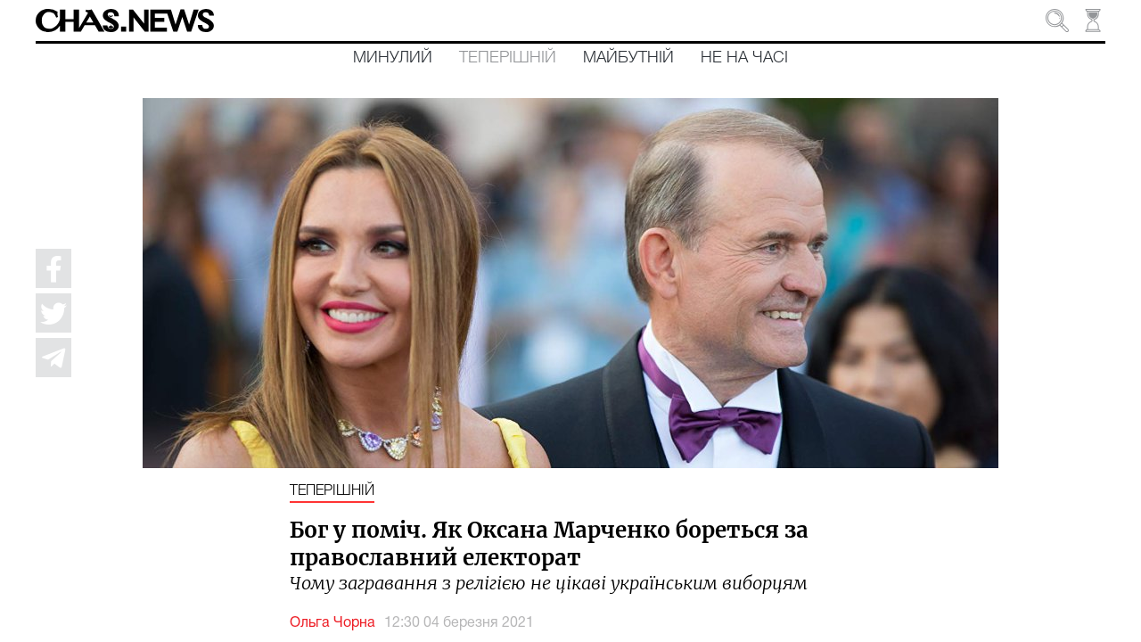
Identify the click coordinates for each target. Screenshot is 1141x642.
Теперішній (507, 58)
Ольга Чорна (332, 623)
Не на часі (744, 58)
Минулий (392, 58)
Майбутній (628, 58)
